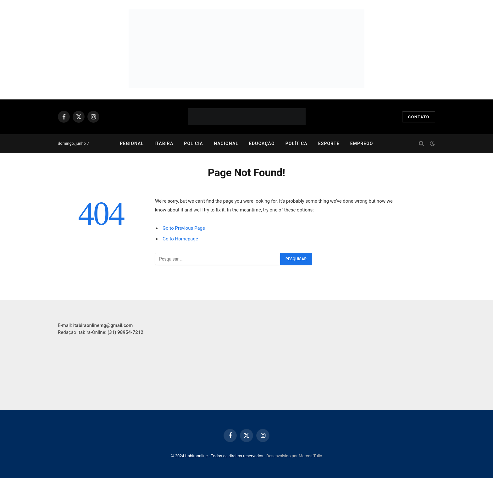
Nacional (226, 143)
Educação (262, 143)
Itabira (163, 143)
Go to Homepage (180, 239)
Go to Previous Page (184, 228)
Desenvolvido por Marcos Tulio (294, 455)
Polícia (193, 143)
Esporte (329, 143)
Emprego (361, 143)
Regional (132, 143)
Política (296, 143)
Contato (418, 117)
